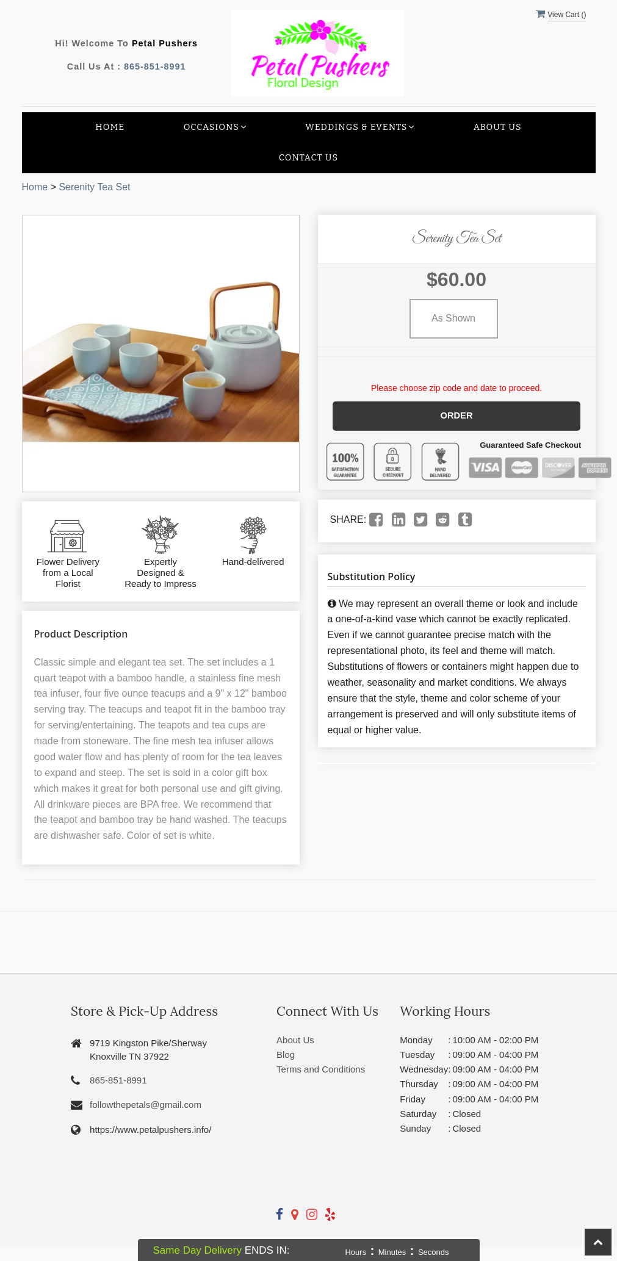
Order (456, 415)
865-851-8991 (155, 66)
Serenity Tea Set (94, 187)
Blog (285, 1054)
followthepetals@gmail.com (145, 1104)
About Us (498, 127)
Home (109, 127)
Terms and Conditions (320, 1069)
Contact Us (308, 158)
